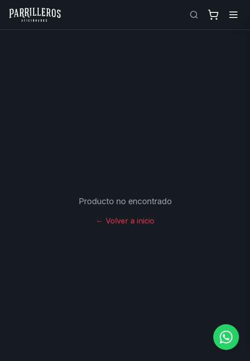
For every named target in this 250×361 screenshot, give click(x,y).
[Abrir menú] (233, 15)
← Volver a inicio (125, 220)
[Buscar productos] (194, 14)
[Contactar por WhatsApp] (226, 337)
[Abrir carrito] (213, 15)
